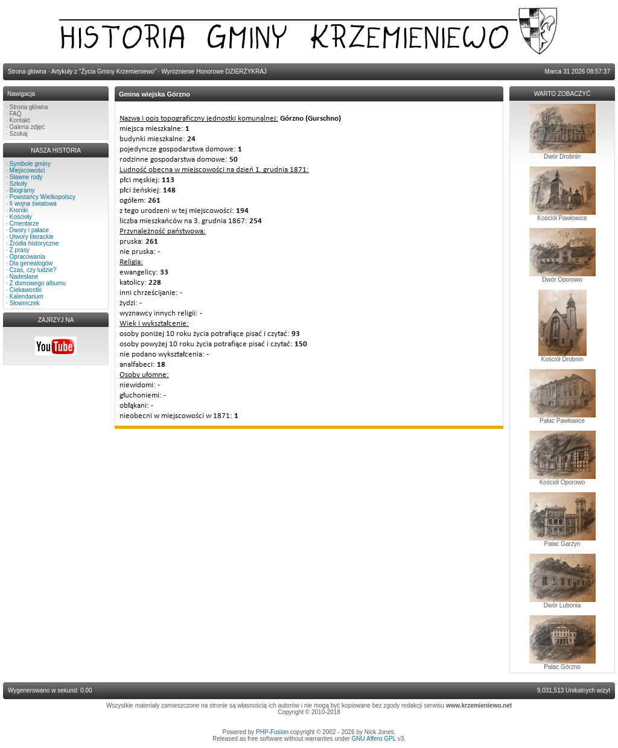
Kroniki (19, 210)
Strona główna (29, 107)
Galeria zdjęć (27, 127)
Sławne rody (26, 177)
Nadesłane (24, 276)
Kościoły (21, 217)
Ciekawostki (26, 290)
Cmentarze (24, 223)
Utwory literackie (32, 236)
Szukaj (19, 133)
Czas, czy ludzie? (33, 270)
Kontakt (20, 120)
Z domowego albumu (38, 283)
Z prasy (20, 250)
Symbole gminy (30, 163)
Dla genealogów (31, 263)
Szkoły (18, 183)
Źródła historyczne (34, 243)
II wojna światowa (33, 203)
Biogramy (22, 190)
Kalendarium (26, 296)
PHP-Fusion (272, 732)
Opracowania (27, 256)
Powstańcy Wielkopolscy (42, 197)
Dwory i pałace (29, 230)
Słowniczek (25, 303)
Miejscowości (27, 170)
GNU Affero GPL (374, 738)
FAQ (16, 113)
